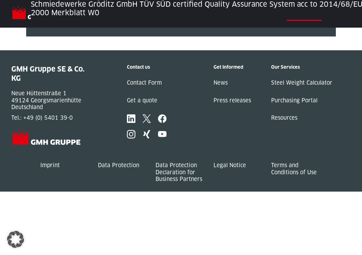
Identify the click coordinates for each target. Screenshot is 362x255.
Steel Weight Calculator (301, 82)
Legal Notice (230, 165)
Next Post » (41, 47)
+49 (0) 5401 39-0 (48, 117)
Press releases (232, 100)
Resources (284, 117)
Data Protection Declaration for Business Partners (179, 172)
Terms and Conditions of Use (294, 169)
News (221, 82)
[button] (15, 239)
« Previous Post (47, 39)
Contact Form (144, 82)
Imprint (50, 165)
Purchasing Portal (294, 100)
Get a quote (142, 100)
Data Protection (118, 165)
